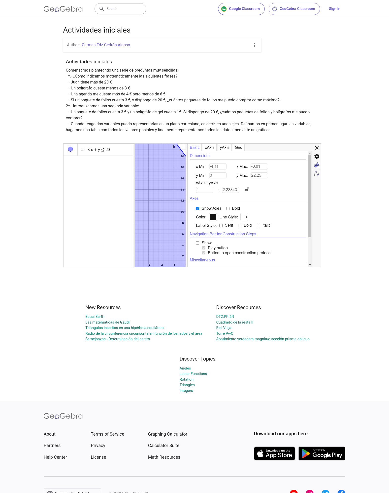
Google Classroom (240, 9)
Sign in (334, 8)
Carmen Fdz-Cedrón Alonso (106, 44)
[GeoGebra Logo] (63, 9)
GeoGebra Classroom (293, 9)
